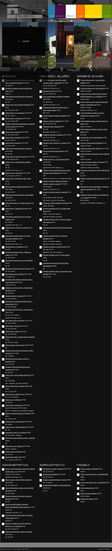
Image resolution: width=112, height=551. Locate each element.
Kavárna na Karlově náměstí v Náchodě (55, 192)
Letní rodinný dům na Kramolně (14, 320)
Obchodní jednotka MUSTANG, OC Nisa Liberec (57, 228)
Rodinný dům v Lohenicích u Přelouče (16, 228)
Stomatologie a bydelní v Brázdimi (53, 469)
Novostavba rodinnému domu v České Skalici (19, 260)
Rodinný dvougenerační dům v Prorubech (18, 413)
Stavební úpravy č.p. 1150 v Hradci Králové (56, 159)
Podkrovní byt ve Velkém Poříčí (14, 421)
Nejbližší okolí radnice (87, 499)
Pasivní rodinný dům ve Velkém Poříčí (16, 386)
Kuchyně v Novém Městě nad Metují (91, 143)
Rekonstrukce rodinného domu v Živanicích (18, 148)
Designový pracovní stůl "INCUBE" (90, 148)
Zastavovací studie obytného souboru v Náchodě (20, 438)
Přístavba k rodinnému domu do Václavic (17, 269)
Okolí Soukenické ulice (87, 488)
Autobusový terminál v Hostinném (53, 135)
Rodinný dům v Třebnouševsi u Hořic (16, 208)
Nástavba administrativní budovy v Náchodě (18, 532)
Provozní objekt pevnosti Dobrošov (53, 151)
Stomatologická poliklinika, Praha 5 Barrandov (57, 485)
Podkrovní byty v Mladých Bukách (15, 427)
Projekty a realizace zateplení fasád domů (93, 178)
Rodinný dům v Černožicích (13, 405)
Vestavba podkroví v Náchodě (14, 296)
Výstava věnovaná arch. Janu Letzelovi (92, 88)
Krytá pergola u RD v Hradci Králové (91, 137)
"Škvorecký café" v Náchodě (51, 126)
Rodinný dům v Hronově (12, 326)
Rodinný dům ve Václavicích (14, 118)
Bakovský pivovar (48, 91)
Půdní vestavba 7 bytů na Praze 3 (15, 345)
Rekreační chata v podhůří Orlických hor (17, 187)
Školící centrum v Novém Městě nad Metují (18, 480)
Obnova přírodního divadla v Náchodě (54, 116)
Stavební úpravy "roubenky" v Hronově (54, 143)
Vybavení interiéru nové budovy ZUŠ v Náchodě (94, 154)
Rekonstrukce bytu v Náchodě (14, 274)
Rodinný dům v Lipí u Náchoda (14, 113)
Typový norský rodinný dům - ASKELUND (93, 482)
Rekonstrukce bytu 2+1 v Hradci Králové (17, 203)
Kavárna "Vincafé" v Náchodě (52, 121)
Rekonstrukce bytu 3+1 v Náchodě (15, 432)
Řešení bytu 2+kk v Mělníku (13, 446)
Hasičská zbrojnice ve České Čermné (54, 247)
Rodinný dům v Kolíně (12, 331)
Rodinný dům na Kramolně (13, 452)
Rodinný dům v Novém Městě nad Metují (17, 105)
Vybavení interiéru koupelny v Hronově (92, 162)
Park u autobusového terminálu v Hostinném (56, 96)
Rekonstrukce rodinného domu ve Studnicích (19, 96)
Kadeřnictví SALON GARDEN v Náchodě (55, 203)
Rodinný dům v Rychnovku (13, 137)
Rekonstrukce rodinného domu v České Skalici (19, 195)
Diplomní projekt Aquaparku (88, 493)
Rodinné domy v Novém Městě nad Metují (18, 162)
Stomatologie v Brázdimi (50, 474)
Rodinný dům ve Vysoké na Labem (16, 157)
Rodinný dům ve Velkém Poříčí (14, 394)
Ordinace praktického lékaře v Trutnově (55, 480)
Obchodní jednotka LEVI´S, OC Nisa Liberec (56, 255)
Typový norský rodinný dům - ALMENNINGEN (94, 474)
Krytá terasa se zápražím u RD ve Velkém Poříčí (95, 170)
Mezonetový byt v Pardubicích (14, 247)
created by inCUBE (103, 549)
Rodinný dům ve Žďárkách (13, 400)
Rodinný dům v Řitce (11, 457)
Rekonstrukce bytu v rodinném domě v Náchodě (19, 337)
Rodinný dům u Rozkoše (12, 143)
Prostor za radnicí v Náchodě (89, 469)
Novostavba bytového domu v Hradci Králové (19, 309)
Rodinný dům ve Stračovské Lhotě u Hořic (18, 178)
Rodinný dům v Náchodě (12, 132)
